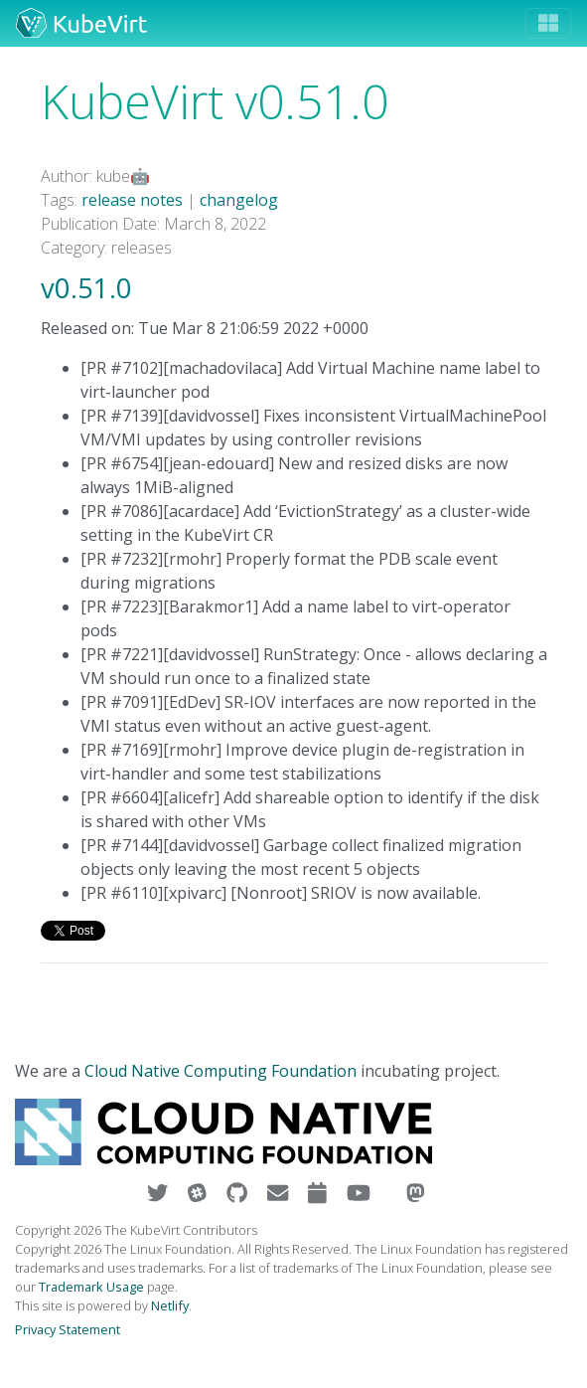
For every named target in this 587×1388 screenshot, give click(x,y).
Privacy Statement (67, 1329)
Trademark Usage (91, 1287)
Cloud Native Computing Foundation (220, 1071)
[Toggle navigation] (548, 23)
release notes (132, 200)
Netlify (170, 1305)
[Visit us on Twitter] (159, 1193)
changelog (239, 200)
